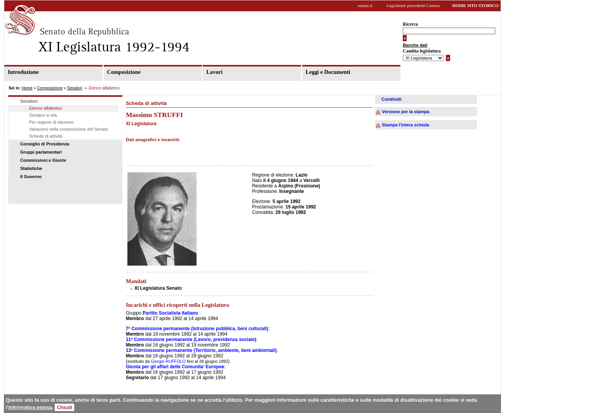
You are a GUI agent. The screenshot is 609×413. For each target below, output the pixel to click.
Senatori (74, 88)
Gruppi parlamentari (41, 152)
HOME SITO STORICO (475, 5)
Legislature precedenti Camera (413, 5)
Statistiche (31, 168)
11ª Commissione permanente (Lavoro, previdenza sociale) (191, 339)
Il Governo (31, 176)
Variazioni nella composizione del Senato (68, 129)
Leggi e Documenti (328, 72)
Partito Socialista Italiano (170, 313)
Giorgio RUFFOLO (168, 361)
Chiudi (64, 407)
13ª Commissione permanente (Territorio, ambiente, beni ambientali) (201, 350)
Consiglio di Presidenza (44, 144)
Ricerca (410, 24)
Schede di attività (45, 136)
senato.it (365, 5)
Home (27, 88)
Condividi (391, 99)
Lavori (214, 72)
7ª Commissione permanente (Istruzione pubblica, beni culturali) (197, 328)
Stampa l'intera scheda (405, 124)
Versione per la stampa (405, 111)
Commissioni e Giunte (43, 160)
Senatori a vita (43, 115)
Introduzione (23, 72)
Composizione (124, 72)
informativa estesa (30, 407)
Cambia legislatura (422, 51)
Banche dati (415, 45)
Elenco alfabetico (45, 108)
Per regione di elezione (51, 122)
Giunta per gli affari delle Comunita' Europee (175, 366)
